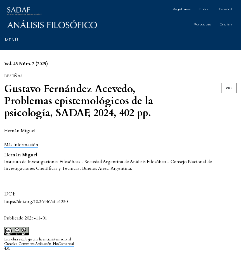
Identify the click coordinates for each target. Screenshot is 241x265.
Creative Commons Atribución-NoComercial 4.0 (39, 246)
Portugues (202, 24)
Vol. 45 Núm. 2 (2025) (26, 64)
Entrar (204, 9)
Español (225, 9)
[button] (21, 144)
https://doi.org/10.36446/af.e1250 (36, 202)
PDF (229, 88)
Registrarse (181, 9)
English (226, 24)
